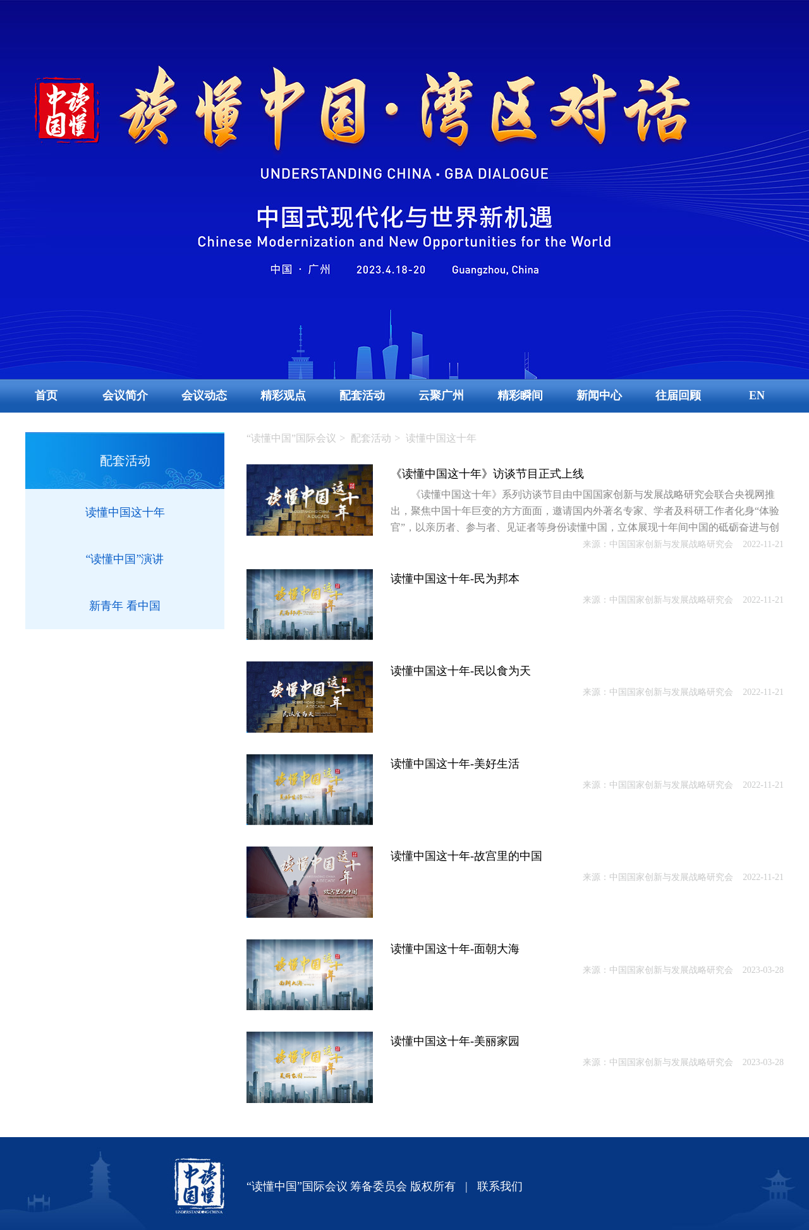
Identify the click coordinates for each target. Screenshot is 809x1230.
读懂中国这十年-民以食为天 (461, 671)
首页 (46, 395)
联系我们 (500, 1186)
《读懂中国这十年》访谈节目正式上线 (487, 473)
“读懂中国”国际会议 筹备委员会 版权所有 (351, 1186)
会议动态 (204, 395)
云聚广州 (441, 395)
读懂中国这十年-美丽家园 (455, 1041)
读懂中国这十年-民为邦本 (455, 578)
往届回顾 (678, 395)
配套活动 (362, 395)
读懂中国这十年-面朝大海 (455, 949)
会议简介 (125, 395)
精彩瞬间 (520, 395)
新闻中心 (599, 395)
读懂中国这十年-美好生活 (455, 763)
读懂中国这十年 (125, 512)
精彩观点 (283, 395)
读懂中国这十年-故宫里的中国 (466, 856)
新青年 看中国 (125, 606)
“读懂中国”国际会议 (291, 438)
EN (757, 395)
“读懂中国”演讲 (125, 559)
